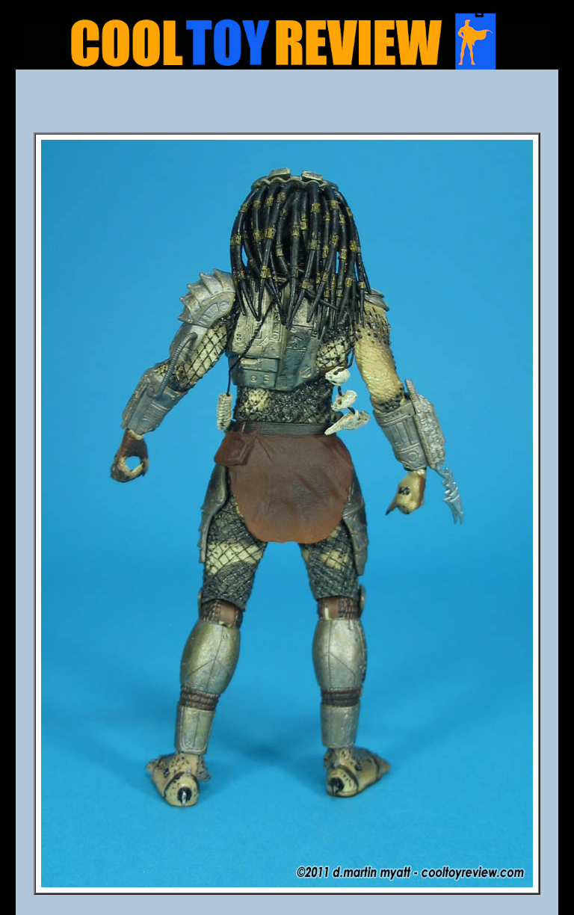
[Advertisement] (287, 105)
